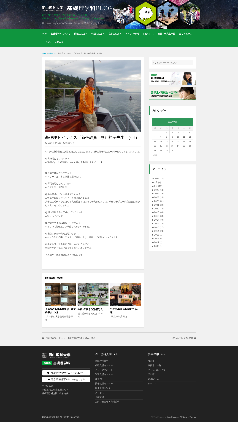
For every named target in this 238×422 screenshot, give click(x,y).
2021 (159, 205)
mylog (151, 361)
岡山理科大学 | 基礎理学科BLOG (77, 8)
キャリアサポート (104, 370)
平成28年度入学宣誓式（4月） (124, 311)
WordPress (171, 417)
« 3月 (155, 155)
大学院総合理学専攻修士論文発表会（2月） (60, 311)
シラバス (152, 383)
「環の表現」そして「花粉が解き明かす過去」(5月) (70, 338)
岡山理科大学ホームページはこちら (68, 373)
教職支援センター (104, 365)
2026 (159, 178)
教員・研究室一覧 (166, 33)
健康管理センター (104, 388)
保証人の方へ (98, 33)
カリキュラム (185, 33)
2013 (158, 234)
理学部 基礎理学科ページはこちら (68, 379)
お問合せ (58, 42)
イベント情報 (132, 33)
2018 (159, 216)
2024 (159, 193)
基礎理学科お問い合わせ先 (55, 393)
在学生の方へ (115, 33)
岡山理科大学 (101, 361)
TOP (44, 33)
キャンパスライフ (156, 370)
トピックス (148, 33)
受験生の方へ (80, 33)
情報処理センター (104, 383)
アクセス (99, 392)
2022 (159, 201)
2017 (159, 220)
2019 (159, 212)
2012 (158, 238)
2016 (159, 223)
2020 (159, 208)
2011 (158, 242)
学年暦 (151, 374)
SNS (48, 42)
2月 (158, 186)
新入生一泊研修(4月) (183, 338)
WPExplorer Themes (188, 417)
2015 (159, 227)
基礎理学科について (60, 33)
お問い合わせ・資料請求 (107, 401)
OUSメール (153, 379)
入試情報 (99, 397)
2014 (159, 231)
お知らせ (70, 143)
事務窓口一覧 (154, 365)
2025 (159, 190)
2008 (158, 246)
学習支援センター (104, 374)
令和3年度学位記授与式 (90, 309)
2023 (159, 197)
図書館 (98, 379)
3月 (157, 182)
